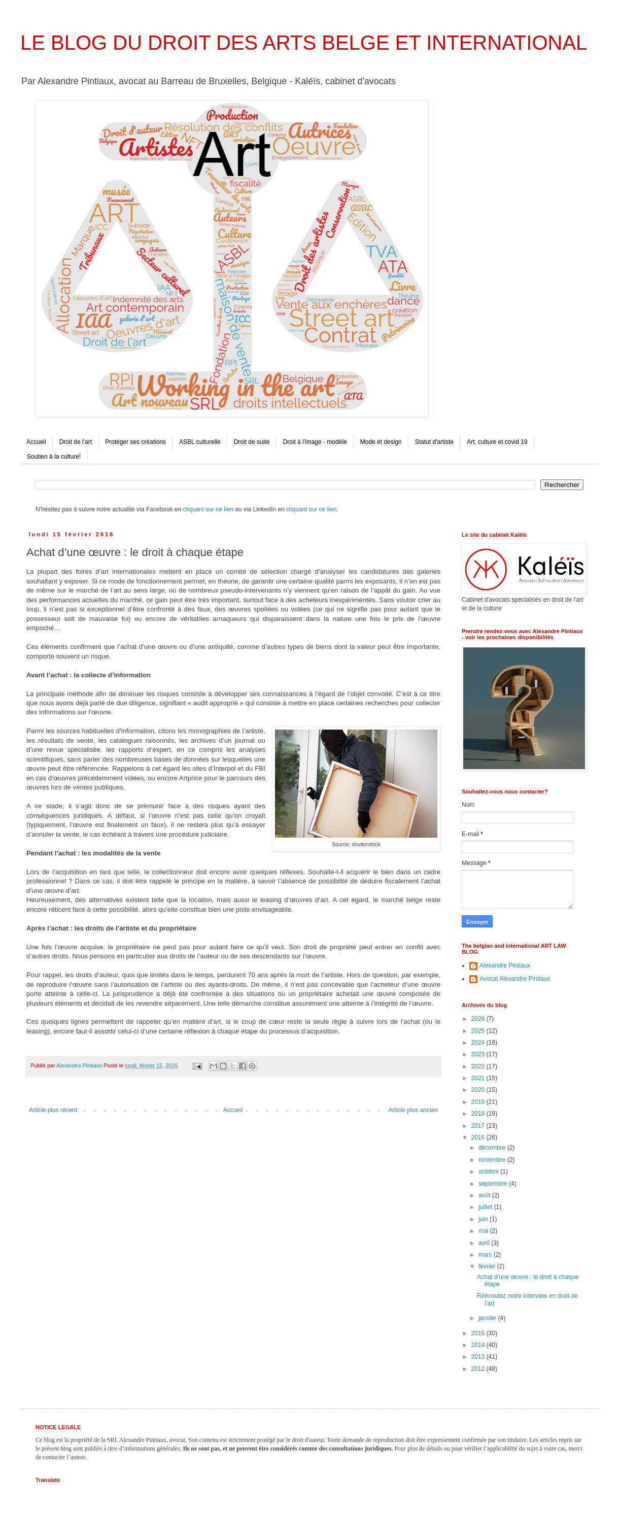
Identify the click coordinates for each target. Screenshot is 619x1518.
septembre (493, 1183)
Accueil (36, 441)
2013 (479, 1356)
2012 (479, 1368)
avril (484, 1243)
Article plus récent (53, 1110)
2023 (479, 1054)
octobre (489, 1171)
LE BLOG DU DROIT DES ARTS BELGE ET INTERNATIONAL (303, 42)
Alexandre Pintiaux (504, 965)
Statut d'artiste (434, 441)
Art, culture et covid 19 (497, 441)
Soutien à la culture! (54, 456)
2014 (479, 1345)
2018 (479, 1113)
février (487, 1266)
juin (484, 1219)
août (485, 1195)
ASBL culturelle (200, 441)
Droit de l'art (75, 441)
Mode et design (381, 441)
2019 (479, 1102)
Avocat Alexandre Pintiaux (514, 978)
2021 (479, 1078)
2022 (479, 1066)
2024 (479, 1042)
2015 (479, 1333)
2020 (479, 1089)
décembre (492, 1147)
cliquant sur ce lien (208, 509)
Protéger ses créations (135, 441)
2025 (479, 1030)
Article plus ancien (413, 1110)
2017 (479, 1125)
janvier (488, 1318)
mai (484, 1230)
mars (486, 1254)
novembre (492, 1159)
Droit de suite (252, 441)
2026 (479, 1018)
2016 (479, 1137)
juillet (486, 1207)
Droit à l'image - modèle (315, 441)
